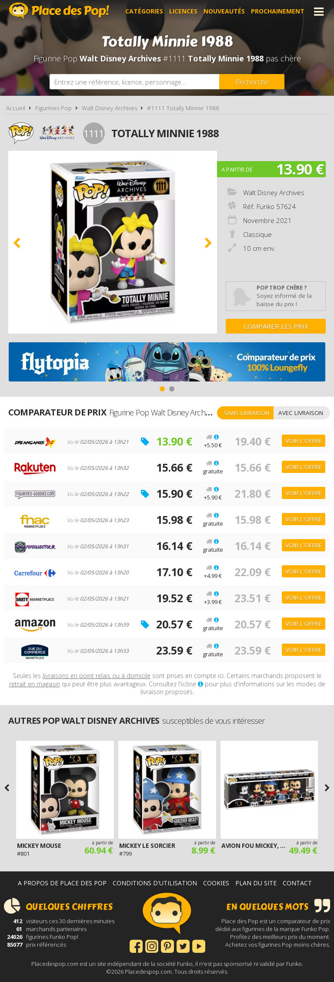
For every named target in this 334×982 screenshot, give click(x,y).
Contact (297, 883)
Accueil (15, 108)
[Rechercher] (251, 81)
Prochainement (277, 11)
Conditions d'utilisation (155, 883)
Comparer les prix (276, 326)
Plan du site (256, 883)
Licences (183, 11)
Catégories (144, 11)
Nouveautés (224, 11)
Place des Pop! (59, 11)
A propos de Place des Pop (62, 883)
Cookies (216, 883)
